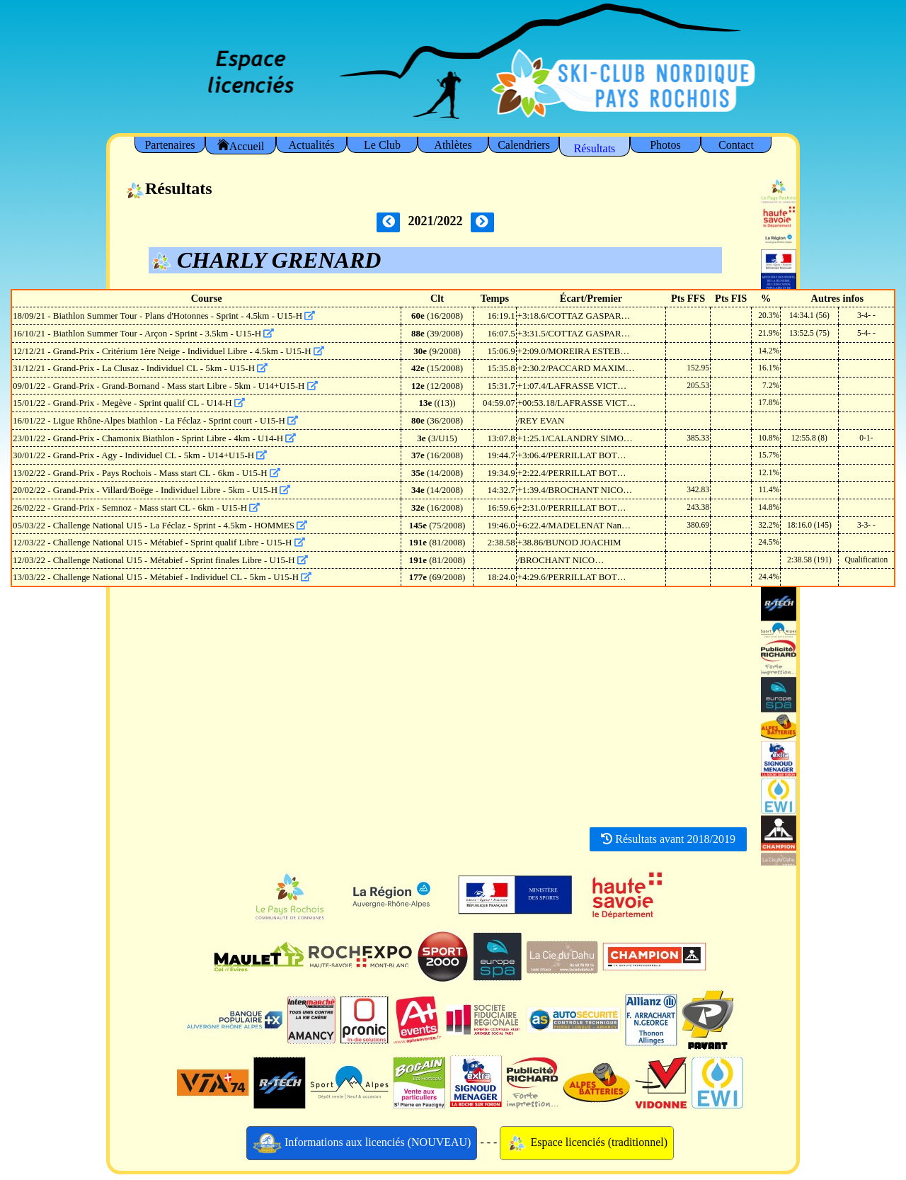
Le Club (382, 145)
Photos (665, 145)
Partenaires (169, 145)
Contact (736, 145)
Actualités (312, 145)
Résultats (595, 148)
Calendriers (524, 145)
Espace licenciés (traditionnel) (586, 1143)
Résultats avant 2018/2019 (668, 839)
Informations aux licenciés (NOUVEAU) (362, 1143)
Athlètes (452, 145)
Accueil (241, 145)
